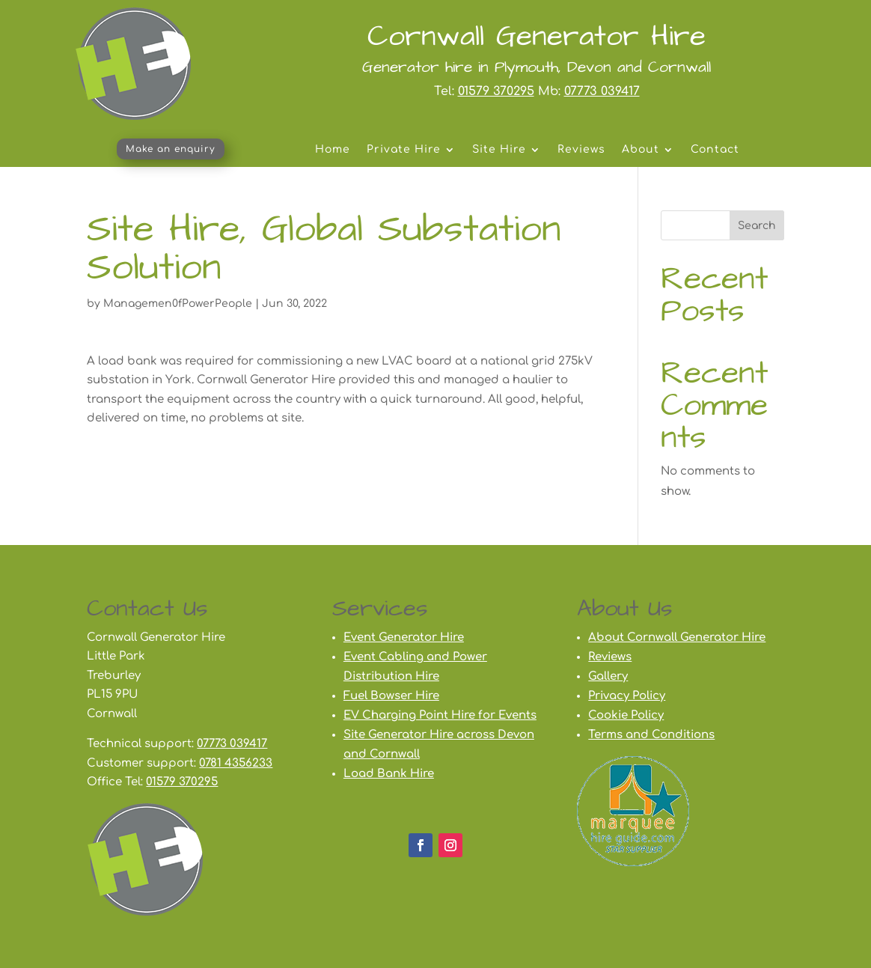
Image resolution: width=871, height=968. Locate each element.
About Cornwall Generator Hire (676, 637)
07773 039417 (602, 91)
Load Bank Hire (388, 773)
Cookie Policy (626, 715)
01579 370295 (496, 91)
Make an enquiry (171, 149)
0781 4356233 (235, 763)
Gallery (608, 676)
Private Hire (404, 149)
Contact (715, 149)
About (640, 149)
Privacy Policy (626, 696)
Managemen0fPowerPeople (177, 303)
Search (757, 225)
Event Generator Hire (403, 637)
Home (332, 149)
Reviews (581, 149)
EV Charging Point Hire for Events (440, 715)
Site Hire (499, 149)
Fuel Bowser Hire (391, 696)
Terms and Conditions (651, 734)
